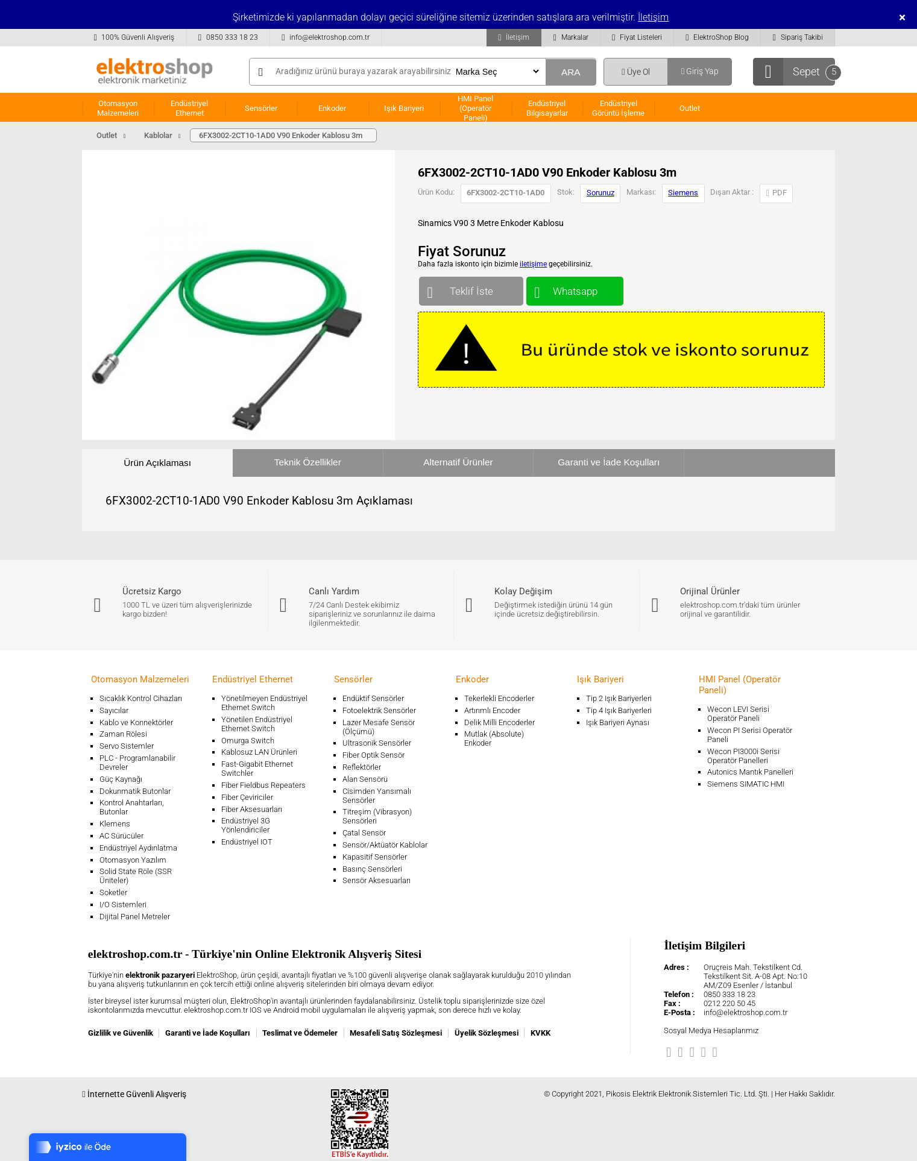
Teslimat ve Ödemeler (300, 1032)
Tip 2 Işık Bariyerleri (619, 698)
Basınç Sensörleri (372, 868)
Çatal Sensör (364, 832)
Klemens (114, 823)
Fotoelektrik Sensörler (379, 710)
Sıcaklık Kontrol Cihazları (140, 698)
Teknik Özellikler (307, 462)
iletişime (533, 264)
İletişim (653, 17)
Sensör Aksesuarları (376, 880)
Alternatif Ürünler (458, 462)
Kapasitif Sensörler (374, 856)
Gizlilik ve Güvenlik (120, 1032)
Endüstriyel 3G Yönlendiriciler (245, 825)
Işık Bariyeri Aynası (617, 722)
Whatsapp (574, 288)
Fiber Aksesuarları (251, 809)
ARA (571, 72)
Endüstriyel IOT (247, 841)
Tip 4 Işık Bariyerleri (619, 710)
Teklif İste (471, 288)
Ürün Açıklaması (157, 463)
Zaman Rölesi (123, 733)
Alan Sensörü (365, 779)
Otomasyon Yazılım (132, 859)
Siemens (683, 192)
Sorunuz (600, 192)
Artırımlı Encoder (492, 710)
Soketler (113, 892)
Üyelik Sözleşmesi (486, 1032)
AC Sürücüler (121, 835)
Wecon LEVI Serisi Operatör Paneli (738, 714)
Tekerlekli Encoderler (499, 698)
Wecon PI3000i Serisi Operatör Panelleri (743, 756)
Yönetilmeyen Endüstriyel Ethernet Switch (264, 703)
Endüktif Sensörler (373, 698)
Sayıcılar (113, 710)
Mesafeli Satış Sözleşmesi (396, 1032)
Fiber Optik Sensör (373, 755)
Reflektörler (361, 767)
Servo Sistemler (126, 745)
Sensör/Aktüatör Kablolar (384, 844)
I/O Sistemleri (123, 904)
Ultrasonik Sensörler (376, 742)
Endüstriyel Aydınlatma (138, 847)
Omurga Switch (247, 740)
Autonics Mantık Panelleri (750, 771)
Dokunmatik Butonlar (135, 791)
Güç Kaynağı (120, 779)
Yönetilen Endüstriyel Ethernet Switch (256, 724)
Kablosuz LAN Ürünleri (259, 752)
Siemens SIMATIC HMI (745, 783)
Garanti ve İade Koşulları (609, 462)
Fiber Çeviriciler (247, 797)
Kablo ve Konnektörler (136, 722)
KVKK (540, 1032)
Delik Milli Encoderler (499, 722)
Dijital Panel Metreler (134, 916)
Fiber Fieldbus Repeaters (263, 785)
